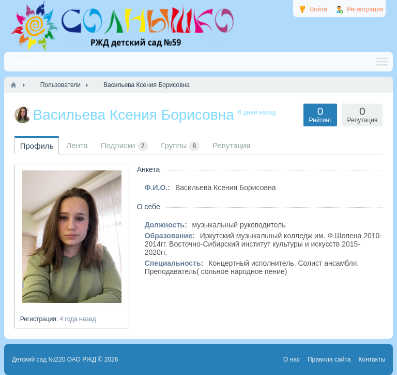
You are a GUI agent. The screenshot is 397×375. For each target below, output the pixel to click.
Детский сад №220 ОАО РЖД (54, 359)
